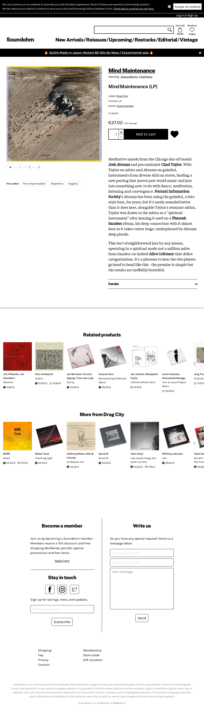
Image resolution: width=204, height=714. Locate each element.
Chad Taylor (145, 76)
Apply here (62, 561)
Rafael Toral (42, 453)
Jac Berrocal (74, 374)
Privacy (43, 660)
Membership (92, 650)
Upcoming (120, 40)
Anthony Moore (76, 453)
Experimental (125, 106)
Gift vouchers (92, 660)
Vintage (189, 40)
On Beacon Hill (75, 461)
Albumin (8, 382)
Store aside (91, 655)
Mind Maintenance (131, 70)
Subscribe (62, 622)
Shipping (44, 650)
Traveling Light (44, 458)
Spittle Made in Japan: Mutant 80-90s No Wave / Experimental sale (99, 52)
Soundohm (20, 39)
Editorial (167, 40)
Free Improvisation (34, 183)
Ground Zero (106, 374)
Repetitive (57, 183)
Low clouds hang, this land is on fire (143, 460)
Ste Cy (70, 382)
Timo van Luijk (85, 378)
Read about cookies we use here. (134, 8)
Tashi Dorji (136, 453)
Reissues (96, 40)
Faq (40, 655)
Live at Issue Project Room (174, 384)
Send (142, 618)
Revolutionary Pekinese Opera (113, 380)
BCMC (6, 453)
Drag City (122, 96)
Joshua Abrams (129, 76)
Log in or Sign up (187, 15)
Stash (6, 458)
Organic (73, 183)
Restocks (145, 40)
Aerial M (103, 453)
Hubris (39, 378)
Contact (44, 665)
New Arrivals (69, 40)
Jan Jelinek (137, 374)
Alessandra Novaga (173, 378)
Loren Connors (170, 374)
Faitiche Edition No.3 (142, 382)
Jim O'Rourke (11, 374)
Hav (164, 458)
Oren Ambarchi (44, 374)
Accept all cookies (187, 7)
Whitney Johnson (172, 453)
